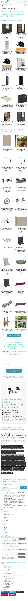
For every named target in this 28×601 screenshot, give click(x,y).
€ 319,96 (21, 33)
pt (4, 526)
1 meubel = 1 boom (9, 583)
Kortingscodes (7, 581)
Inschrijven (23, 487)
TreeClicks (6, 492)
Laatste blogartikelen (8, 536)
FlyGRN (5, 495)
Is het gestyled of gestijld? (14, 554)
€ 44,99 (7, 104)
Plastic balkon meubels (18, 470)
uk (4, 531)
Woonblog (6, 569)
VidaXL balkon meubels (18, 445)
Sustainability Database (9, 505)
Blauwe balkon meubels (7, 458)
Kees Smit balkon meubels (7, 465)
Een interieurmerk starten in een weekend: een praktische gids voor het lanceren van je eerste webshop (14, 545)
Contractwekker (8, 502)
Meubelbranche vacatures (10, 578)
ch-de (5, 522)
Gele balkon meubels (6, 445)
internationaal (18, 501)
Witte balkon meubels (6, 448)
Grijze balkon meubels (6, 470)
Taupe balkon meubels (19, 460)
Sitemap (6, 572)
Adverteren (6, 586)
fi (4, 529)
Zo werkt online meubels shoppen (12, 575)
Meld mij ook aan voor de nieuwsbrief (13, 368)
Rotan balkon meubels (6, 467)
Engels (5, 528)
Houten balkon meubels (7, 472)
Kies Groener (7, 499)
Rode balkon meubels (18, 455)
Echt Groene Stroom (9, 496)
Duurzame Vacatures (9, 501)
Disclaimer (6, 570)
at (4, 534)
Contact (6, 589)
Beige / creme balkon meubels (8, 453)
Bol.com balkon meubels (18, 448)
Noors (5, 519)
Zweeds (6, 520)
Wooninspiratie (7, 587)
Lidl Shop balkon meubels (18, 467)
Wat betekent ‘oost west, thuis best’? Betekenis (14, 550)
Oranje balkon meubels (20, 463)
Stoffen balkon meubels (7, 455)
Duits (5, 525)
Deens (5, 532)
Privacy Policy (7, 576)
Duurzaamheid (7, 580)
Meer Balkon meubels (14, 335)
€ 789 (7, 33)
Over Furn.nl (7, 567)
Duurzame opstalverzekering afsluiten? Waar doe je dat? (14, 557)
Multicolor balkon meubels (7, 463)
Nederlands (7, 511)
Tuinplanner (7, 584)
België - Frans (7, 516)
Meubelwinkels (7, 573)
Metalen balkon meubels (19, 458)
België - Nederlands (8, 514)
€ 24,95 (7, 68)
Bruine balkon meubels (19, 450)
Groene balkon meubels (7, 460)
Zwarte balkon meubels (7, 450)
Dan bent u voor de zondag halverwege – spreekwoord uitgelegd (14, 539)
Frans (5, 513)
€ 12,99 (7, 86)
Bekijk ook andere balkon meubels (12, 130)
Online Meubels (8, 566)
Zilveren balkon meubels (20, 465)
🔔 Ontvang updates (14, 371)
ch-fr (5, 523)
